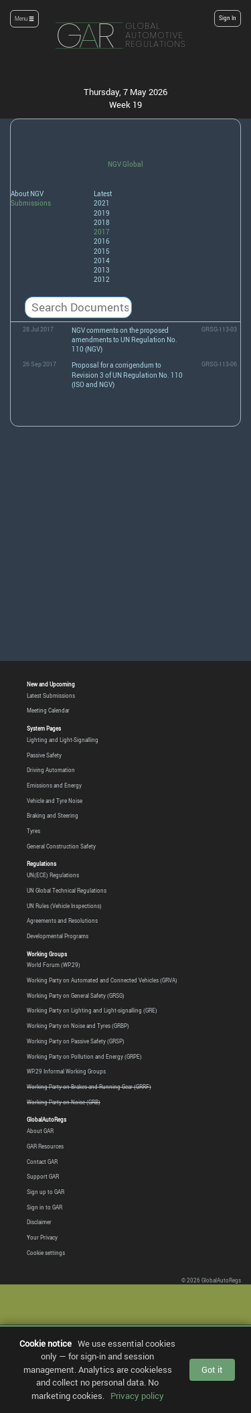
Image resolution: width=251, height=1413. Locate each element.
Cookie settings (46, 1253)
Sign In (227, 18)
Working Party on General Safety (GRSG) (75, 995)
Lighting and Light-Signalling (62, 740)
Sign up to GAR (45, 1192)
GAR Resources (45, 1146)
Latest (103, 193)
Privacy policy (137, 1396)
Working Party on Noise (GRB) (63, 1102)
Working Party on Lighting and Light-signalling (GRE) (92, 1010)
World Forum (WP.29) (53, 965)
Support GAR (43, 1176)
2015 (102, 251)
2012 (102, 279)
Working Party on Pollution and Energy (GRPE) (84, 1056)
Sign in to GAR (44, 1207)
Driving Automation (51, 770)
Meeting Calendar (48, 710)
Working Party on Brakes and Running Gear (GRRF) (89, 1087)
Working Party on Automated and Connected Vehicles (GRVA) (102, 980)
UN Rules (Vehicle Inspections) (64, 906)
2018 (102, 222)
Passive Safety (44, 755)
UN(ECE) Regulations (53, 875)
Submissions (31, 203)
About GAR (40, 1131)
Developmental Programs (57, 936)
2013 (102, 270)
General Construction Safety (61, 846)
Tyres (33, 831)
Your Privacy (42, 1237)
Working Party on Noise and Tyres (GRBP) (78, 1026)
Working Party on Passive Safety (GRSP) (75, 1041)
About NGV (27, 193)
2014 (102, 260)
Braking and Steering (52, 815)
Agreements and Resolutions (62, 920)
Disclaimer (39, 1222)
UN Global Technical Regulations (66, 890)
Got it (212, 1369)
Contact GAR (42, 1162)
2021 (102, 203)
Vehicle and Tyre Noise (54, 801)
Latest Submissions (51, 695)
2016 (102, 241)
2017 (102, 231)
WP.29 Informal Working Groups (66, 1071)
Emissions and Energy (54, 785)
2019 (102, 213)
